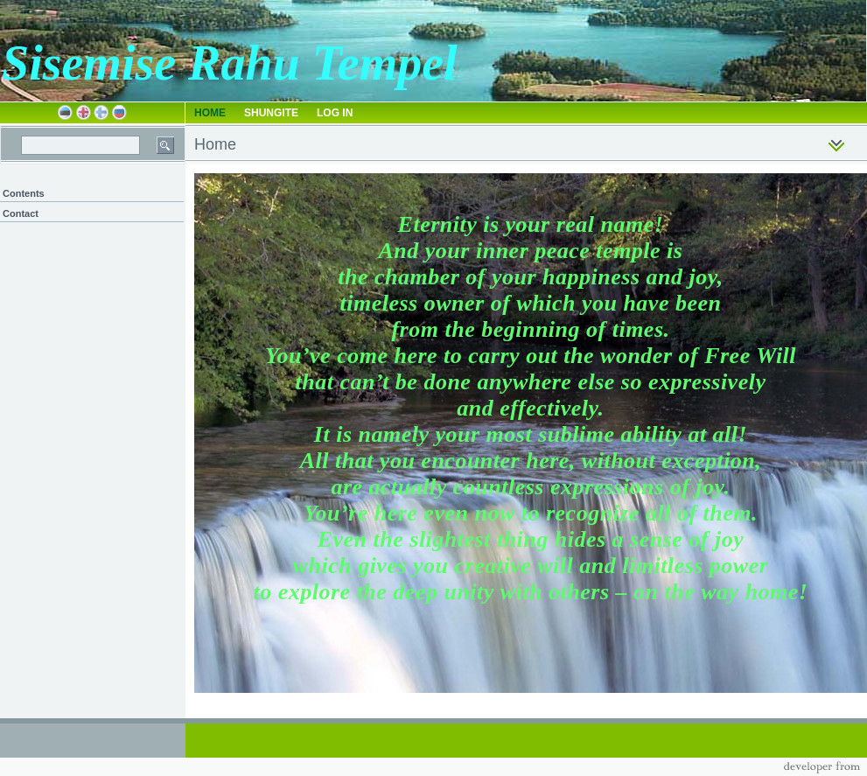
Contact (20, 213)
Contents (24, 193)
